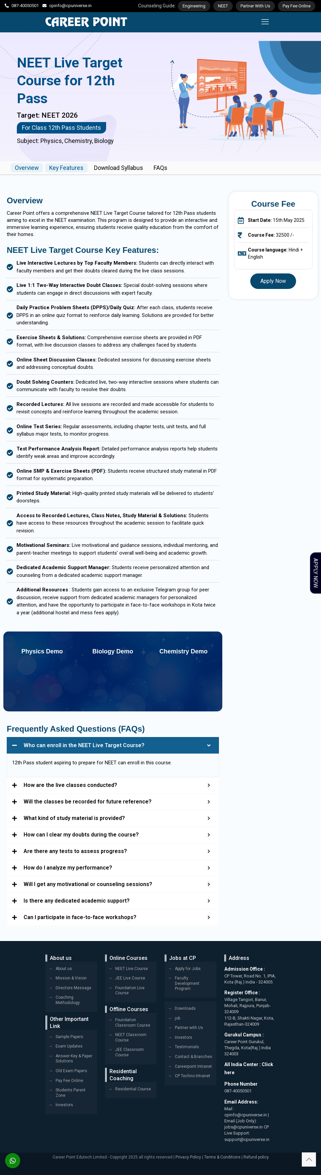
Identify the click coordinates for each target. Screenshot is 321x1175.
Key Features (68, 167)
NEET (223, 5)
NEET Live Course (131, 968)
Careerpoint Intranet (193, 1066)
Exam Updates (69, 1046)
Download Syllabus (122, 167)
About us (64, 968)
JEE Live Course (130, 978)
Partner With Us (255, 5)
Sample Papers (69, 1036)
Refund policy (256, 1157)
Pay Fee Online (297, 5)
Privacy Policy (188, 1157)
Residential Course (133, 1088)
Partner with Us (189, 1027)
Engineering (194, 5)
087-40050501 (25, 5)
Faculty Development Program (187, 983)
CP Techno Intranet (192, 1076)
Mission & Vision (71, 978)
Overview (27, 167)
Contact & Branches (193, 1056)
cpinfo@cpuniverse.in (70, 5)
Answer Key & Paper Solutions (74, 1059)
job (177, 1018)
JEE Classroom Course (129, 1052)
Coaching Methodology (68, 1000)
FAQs (165, 167)
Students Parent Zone (71, 1093)
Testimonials (187, 1047)
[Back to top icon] (309, 1159)
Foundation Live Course (130, 991)
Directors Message (73, 988)
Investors (64, 1105)
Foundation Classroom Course (132, 1023)
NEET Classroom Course (131, 1037)
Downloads (185, 1008)
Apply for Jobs (188, 968)
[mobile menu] (265, 22)
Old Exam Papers (71, 1070)
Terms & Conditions (222, 1157)
